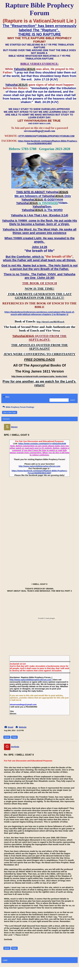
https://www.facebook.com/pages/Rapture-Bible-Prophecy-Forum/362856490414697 (39, 472)
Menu (6, 397)
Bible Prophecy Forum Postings (18, 407)
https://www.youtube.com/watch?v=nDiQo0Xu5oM (42, 443)
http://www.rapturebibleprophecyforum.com (39, 466)
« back (5, 960)
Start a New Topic (9, 412)
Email (10, 727)
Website (22, 727)
